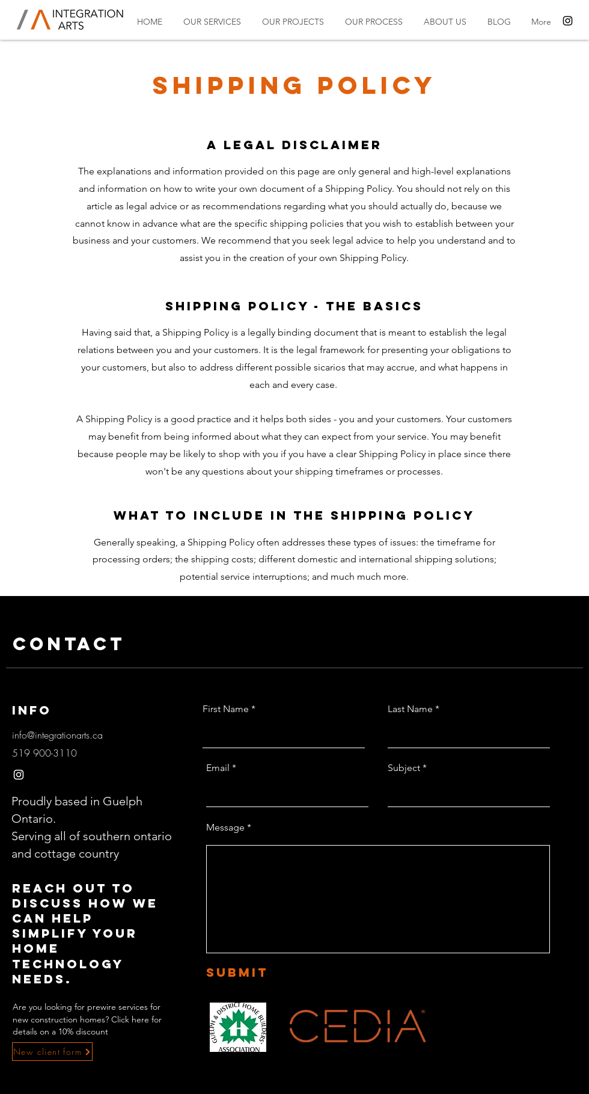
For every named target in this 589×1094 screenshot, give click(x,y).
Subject (404, 768)
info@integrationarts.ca (57, 735)
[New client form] (52, 1051)
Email (218, 768)
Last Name (410, 709)
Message (225, 827)
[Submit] (262, 972)
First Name (226, 709)
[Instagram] (567, 20)
